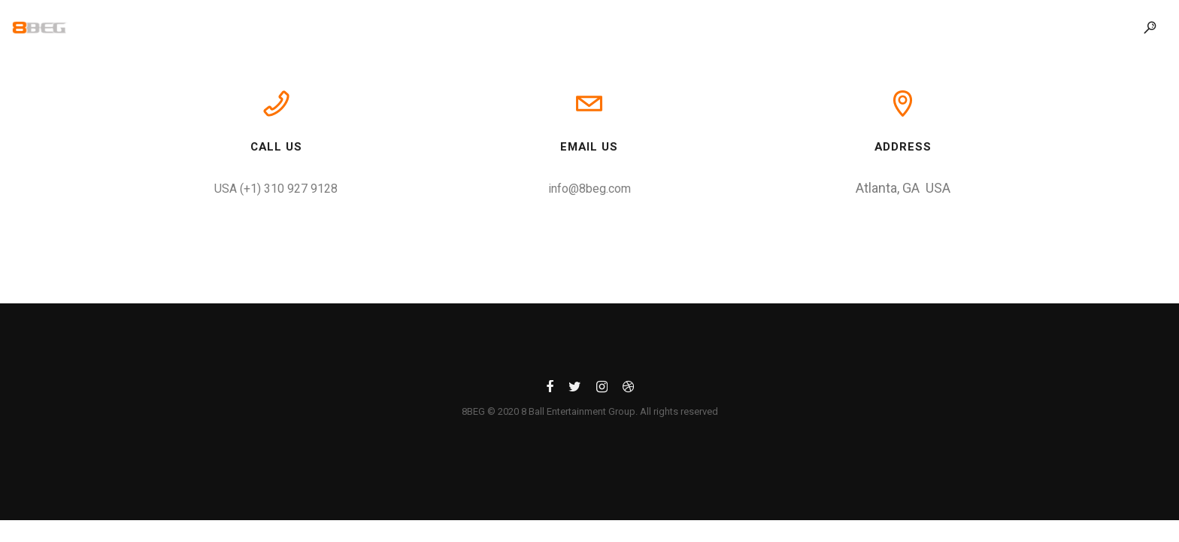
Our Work (542, 27)
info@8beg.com (589, 188)
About (458, 27)
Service (630, 27)
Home (386, 27)
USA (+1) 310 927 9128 (276, 188)
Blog (706, 27)
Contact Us (794, 27)
